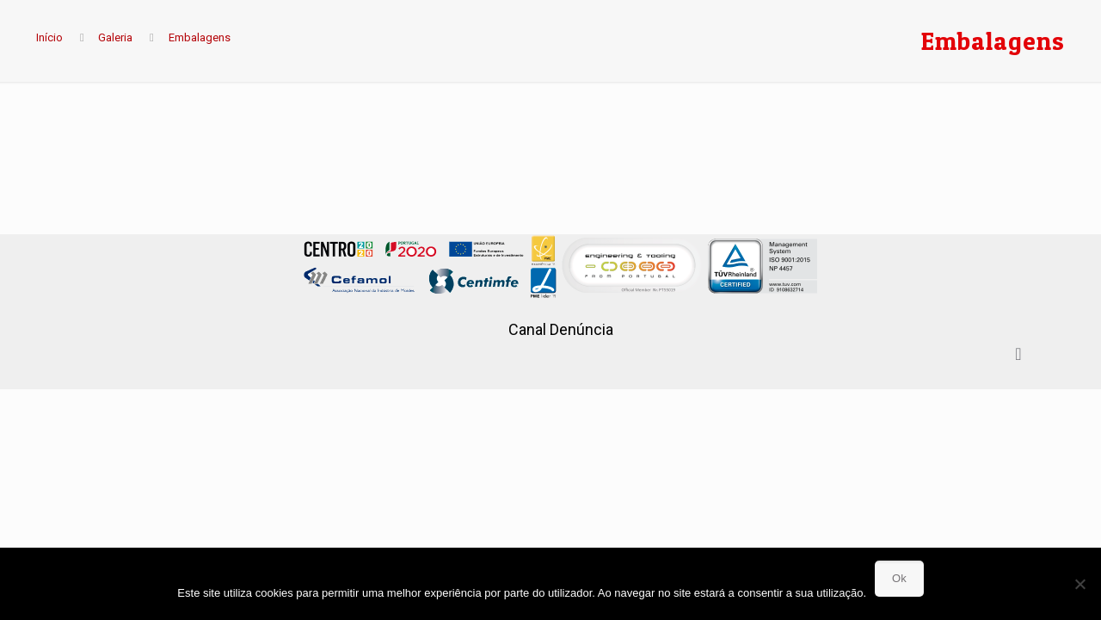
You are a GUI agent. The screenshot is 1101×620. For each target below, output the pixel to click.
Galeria (115, 37)
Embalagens (200, 37)
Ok (899, 578)
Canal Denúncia (560, 329)
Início (49, 37)
